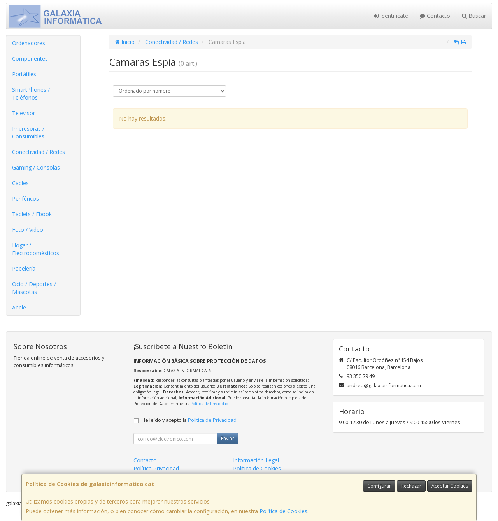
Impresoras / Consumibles (28, 132)
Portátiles (24, 74)
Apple (19, 307)
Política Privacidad (156, 468)
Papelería (23, 268)
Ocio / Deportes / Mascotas (34, 287)
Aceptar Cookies (449, 486)
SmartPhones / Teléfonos (31, 93)
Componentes (30, 58)
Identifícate (391, 15)
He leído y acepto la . (190, 420)
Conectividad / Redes (38, 152)
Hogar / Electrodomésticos (35, 249)
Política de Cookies (283, 511)
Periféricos (25, 198)
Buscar (474, 15)
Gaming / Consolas (36, 167)
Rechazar (411, 486)
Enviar (227, 438)
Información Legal (256, 460)
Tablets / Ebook (32, 214)
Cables (20, 183)
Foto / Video (27, 229)
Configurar (379, 486)
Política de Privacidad (209, 403)
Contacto (435, 15)
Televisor (23, 113)
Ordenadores (28, 43)
